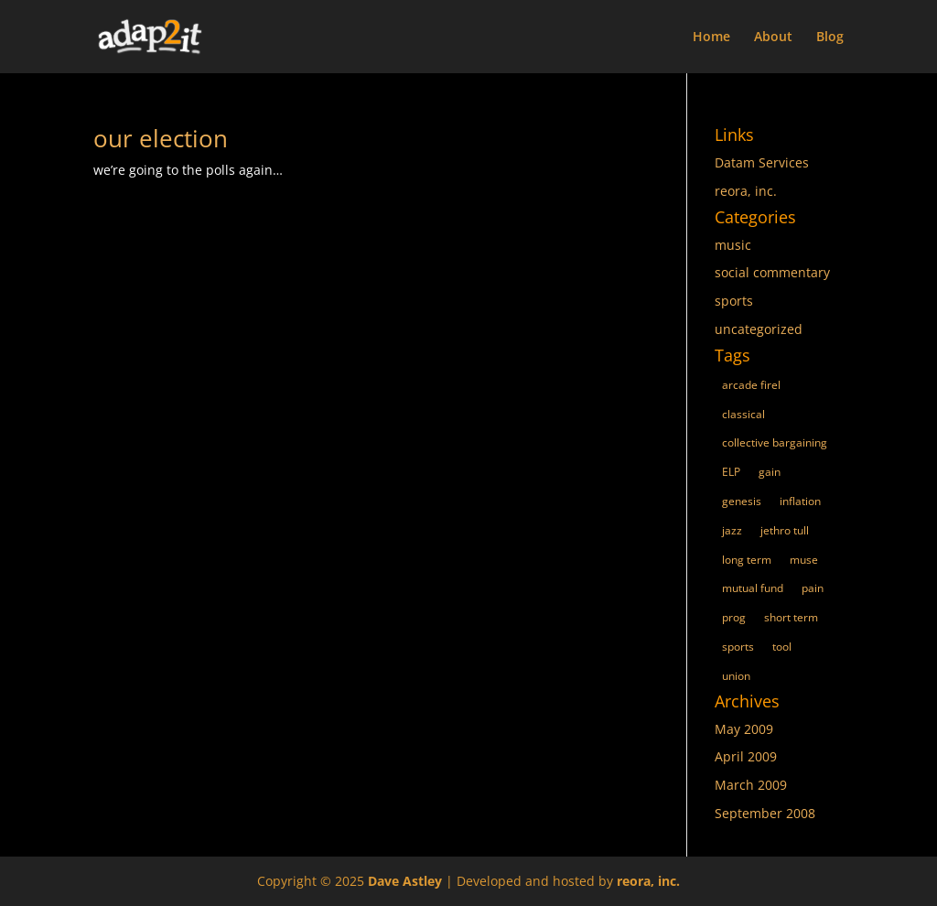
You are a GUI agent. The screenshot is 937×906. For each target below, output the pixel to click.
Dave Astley (405, 881)
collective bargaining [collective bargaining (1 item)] (774, 442)
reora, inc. (746, 191)
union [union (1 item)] (736, 676)
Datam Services (762, 162)
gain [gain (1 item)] (770, 472)
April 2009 (746, 756)
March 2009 (751, 784)
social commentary (772, 272)
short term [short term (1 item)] (791, 617)
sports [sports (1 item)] (738, 646)
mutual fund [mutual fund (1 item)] (752, 588)
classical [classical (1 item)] (743, 414)
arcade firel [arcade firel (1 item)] (751, 385)
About (773, 37)
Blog (830, 37)
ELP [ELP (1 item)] (731, 472)
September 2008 (765, 813)
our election (160, 138)
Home (711, 37)
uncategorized (758, 329)
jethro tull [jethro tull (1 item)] (784, 530)
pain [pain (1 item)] (813, 588)
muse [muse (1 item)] (804, 559)
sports (734, 300)
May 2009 (744, 729)
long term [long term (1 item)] (746, 559)
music (733, 244)
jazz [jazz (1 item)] (732, 530)
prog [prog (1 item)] (734, 617)
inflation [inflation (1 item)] (800, 501)
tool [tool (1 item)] (782, 646)
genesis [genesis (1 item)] (741, 501)
